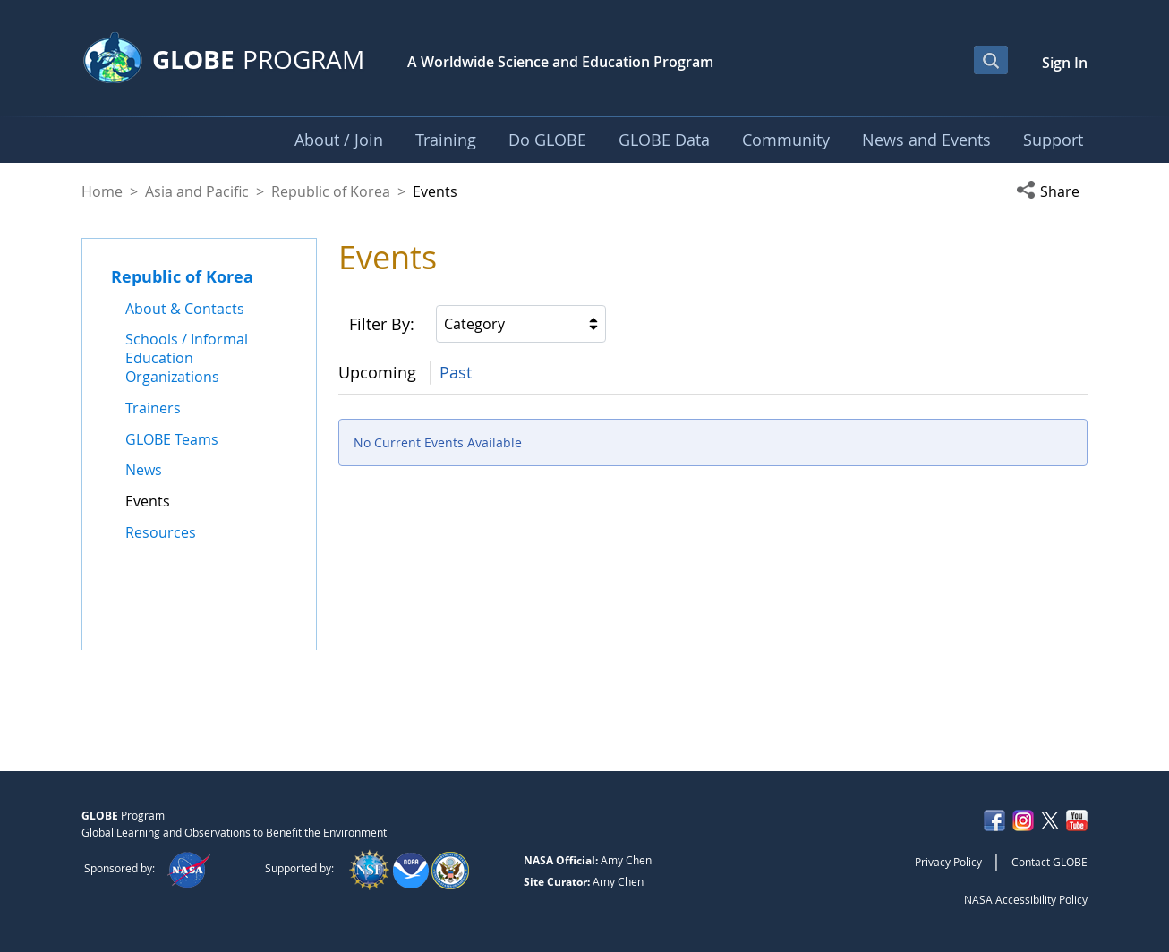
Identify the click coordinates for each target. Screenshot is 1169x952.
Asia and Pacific (197, 191)
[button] (1052, 191)
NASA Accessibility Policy (1026, 899)
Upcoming (377, 372)
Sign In (1065, 62)
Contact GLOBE (1049, 861)
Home (102, 191)
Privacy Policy (948, 861)
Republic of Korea (330, 191)
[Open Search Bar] (991, 60)
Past (455, 372)
